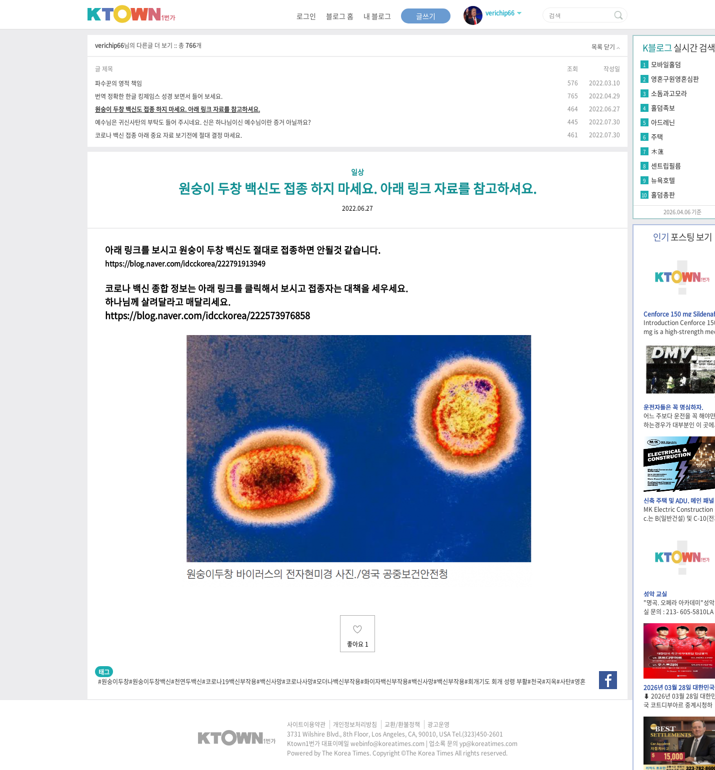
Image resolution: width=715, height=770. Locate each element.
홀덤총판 (663, 194)
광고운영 (439, 724)
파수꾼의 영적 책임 (118, 83)
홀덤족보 (663, 107)
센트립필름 (666, 165)
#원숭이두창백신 (150, 681)
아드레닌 (663, 122)
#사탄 (563, 681)
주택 (657, 136)
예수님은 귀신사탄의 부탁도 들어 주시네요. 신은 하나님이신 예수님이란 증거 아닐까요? (203, 122)
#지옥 (549, 681)
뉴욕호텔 (663, 180)
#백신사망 (269, 681)
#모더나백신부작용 (336, 681)
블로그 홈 (340, 16)
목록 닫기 (606, 46)
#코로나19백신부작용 (229, 681)
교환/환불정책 (402, 724)
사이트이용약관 (306, 724)
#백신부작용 (449, 681)
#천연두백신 (186, 681)
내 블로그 (377, 16)
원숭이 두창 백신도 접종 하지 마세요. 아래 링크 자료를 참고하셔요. (177, 109)
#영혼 (578, 681)
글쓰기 (426, 16)
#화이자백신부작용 (384, 681)
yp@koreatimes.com (489, 743)
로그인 (306, 16)
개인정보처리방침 (355, 724)
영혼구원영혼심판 (675, 78)
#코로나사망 (297, 681)
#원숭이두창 (113, 681)
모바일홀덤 (666, 64)
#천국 (535, 681)
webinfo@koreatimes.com (387, 743)
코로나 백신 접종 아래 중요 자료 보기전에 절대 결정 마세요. (168, 135)
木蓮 (657, 151)
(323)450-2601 (482, 734)
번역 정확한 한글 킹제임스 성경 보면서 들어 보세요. (158, 96)
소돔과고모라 (669, 93)
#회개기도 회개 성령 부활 (496, 681)
